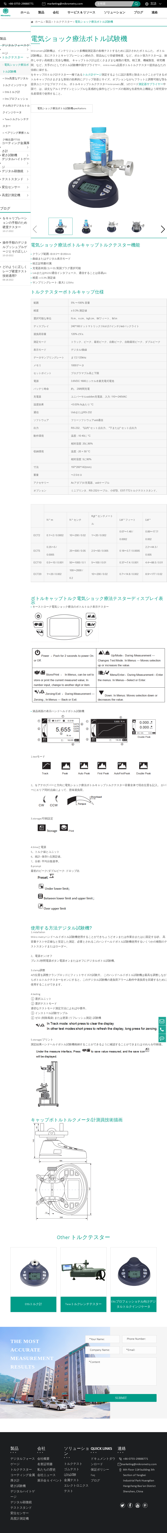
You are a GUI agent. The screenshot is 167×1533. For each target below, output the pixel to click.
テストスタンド (12, 179)
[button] (163, 229)
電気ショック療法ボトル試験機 (16, 68)
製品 (41, 12)
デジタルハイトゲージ (15, 163)
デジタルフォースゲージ (15, 49)
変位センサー (11, 187)
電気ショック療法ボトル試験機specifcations (61, 108)
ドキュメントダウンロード (103, 1448)
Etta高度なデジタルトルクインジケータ (15, 82)
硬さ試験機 (18, 1472)
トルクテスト (73, 1450)
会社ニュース (46, 1461)
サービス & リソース (81, 12)
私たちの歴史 (46, 1456)
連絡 (155, 12)
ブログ (138, 12)
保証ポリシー (100, 1456)
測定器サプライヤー (151, 84)
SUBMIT (121, 1398)
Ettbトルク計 (12, 92)
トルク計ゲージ (92, 74)
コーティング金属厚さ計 (15, 147)
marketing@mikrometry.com (65, 3)
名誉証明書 (45, 1451)
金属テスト (71, 1467)
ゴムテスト (71, 1456)
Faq (93, 1461)
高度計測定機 (11, 195)
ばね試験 (70, 1461)
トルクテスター (12, 57)
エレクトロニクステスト (76, 1475)
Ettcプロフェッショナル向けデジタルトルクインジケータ (16, 106)
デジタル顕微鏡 (12, 171)
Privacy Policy (147, 1526)
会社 (56, 12)
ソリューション (114, 12)
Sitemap (128, 1526)
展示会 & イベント (49, 1467)
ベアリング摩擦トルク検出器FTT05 (16, 136)
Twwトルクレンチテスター (16, 123)
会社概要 (43, 1445)
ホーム (25, 12)
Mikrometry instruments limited (46, 1527)
